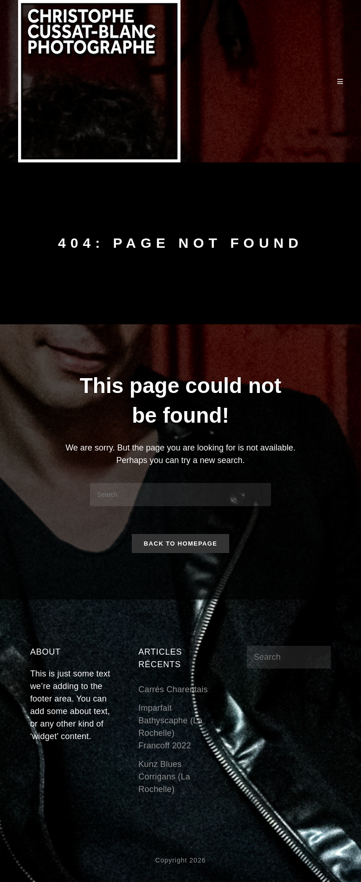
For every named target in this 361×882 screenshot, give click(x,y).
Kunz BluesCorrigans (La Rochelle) (164, 777)
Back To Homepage (180, 543)
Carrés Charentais (172, 689)
